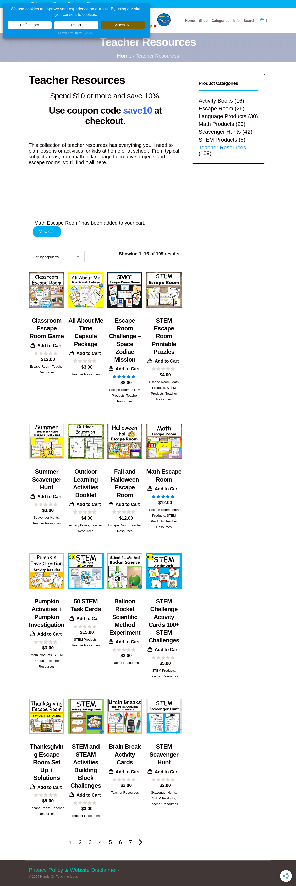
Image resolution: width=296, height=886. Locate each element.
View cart (47, 231)
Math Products (41, 655)
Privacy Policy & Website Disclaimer (73, 870)
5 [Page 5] (110, 842)
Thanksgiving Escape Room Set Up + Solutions (46, 762)
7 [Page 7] (130, 842)
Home (124, 56)
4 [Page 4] (100, 842)
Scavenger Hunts (46, 517)
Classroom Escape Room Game (47, 328)
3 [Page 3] (90, 842)
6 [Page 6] (120, 842)
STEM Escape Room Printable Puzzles (164, 336)
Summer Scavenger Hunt (46, 479)
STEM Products (85, 639)
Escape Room (40, 366)
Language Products (222, 116)
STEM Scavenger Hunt (163, 754)
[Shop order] (57, 256)
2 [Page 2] (80, 842)
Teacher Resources (86, 374)
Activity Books (79, 525)
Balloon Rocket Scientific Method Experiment (124, 617)
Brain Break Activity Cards (125, 754)
